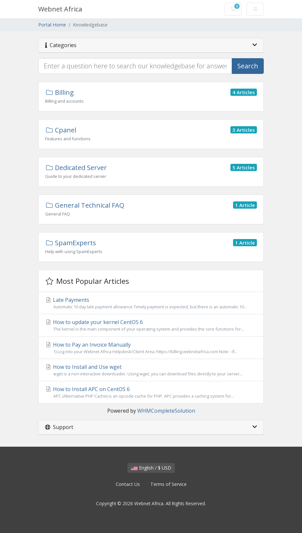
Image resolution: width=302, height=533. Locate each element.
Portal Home (52, 25)
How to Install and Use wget (151, 370)
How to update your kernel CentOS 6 (151, 325)
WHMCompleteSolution (166, 410)
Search (247, 65)
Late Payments (151, 303)
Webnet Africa (60, 9)
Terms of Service (168, 484)
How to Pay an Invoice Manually (151, 348)
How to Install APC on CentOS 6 (151, 392)
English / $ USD (151, 468)
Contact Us (128, 484)
